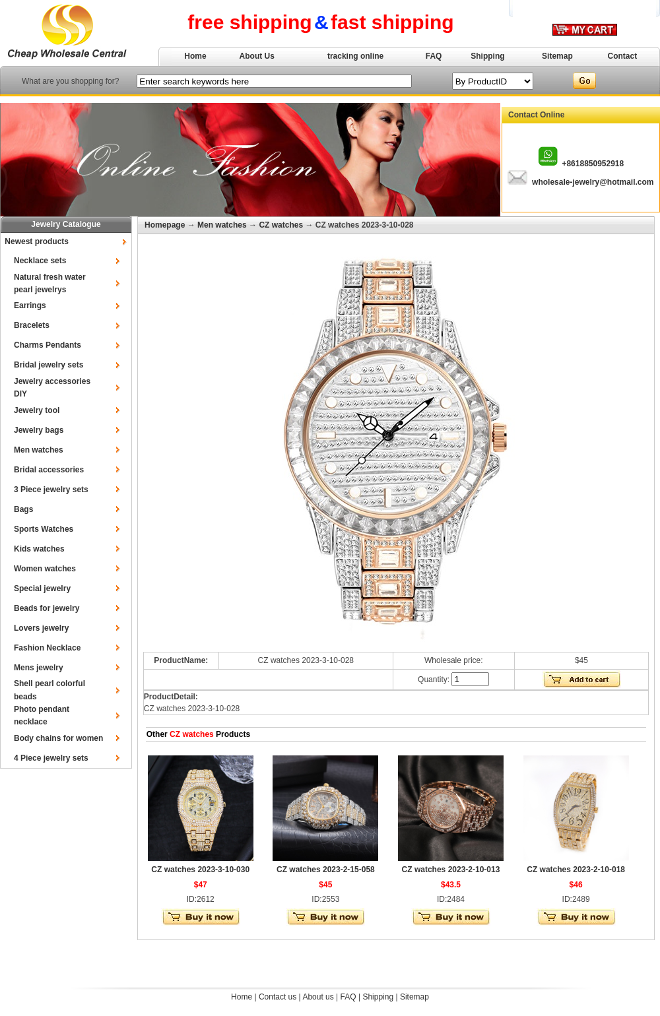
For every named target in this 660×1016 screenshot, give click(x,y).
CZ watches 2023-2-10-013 (451, 869)
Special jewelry (42, 588)
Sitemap (557, 56)
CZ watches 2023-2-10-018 (576, 869)
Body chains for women (58, 738)
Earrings (30, 305)
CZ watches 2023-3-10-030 (200, 869)
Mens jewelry (38, 667)
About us (317, 996)
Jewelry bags (38, 430)
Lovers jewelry (41, 628)
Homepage (165, 225)
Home (195, 56)
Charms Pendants (47, 345)
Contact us (277, 996)
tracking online (355, 56)
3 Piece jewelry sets (51, 489)
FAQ (434, 56)
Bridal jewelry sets (48, 364)
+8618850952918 (593, 163)
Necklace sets (40, 260)
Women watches (45, 568)
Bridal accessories (49, 469)
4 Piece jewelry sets (51, 758)
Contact (623, 56)
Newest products (37, 241)
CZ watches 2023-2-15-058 (326, 869)
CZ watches (281, 225)
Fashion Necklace (47, 647)
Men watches (38, 450)
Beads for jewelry (46, 608)
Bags (23, 509)
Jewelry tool (36, 410)
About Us (257, 56)
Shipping (487, 56)
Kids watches (39, 549)
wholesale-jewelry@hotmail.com (592, 182)
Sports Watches (43, 529)
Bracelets (32, 325)
